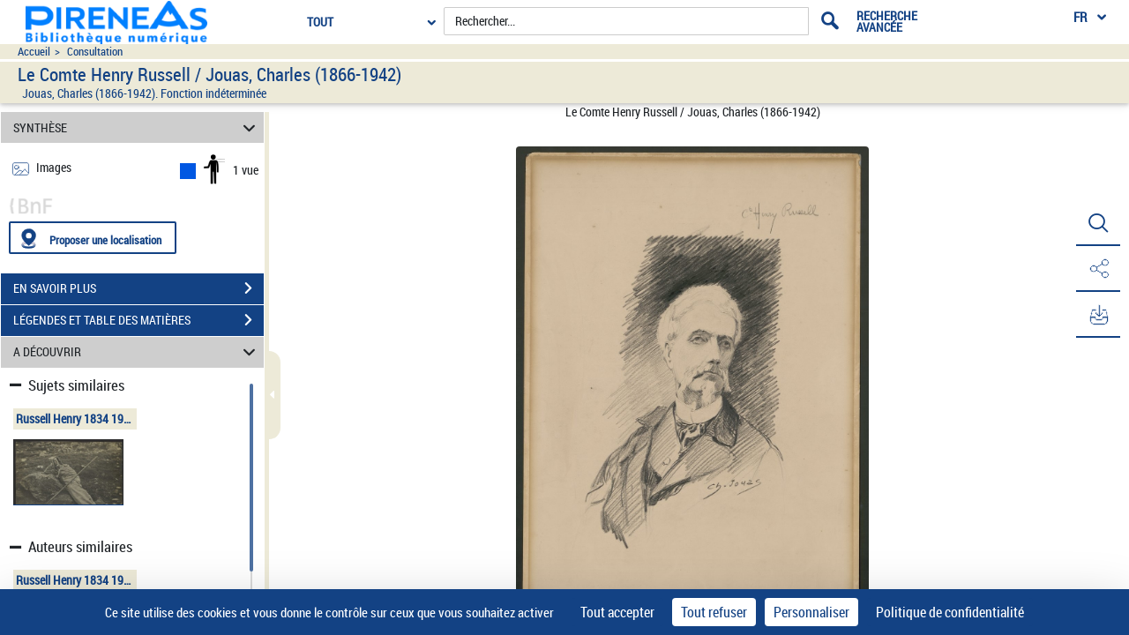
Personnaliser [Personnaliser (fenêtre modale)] (811, 612)
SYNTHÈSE (137, 127)
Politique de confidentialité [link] (950, 612)
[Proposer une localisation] (92, 237)
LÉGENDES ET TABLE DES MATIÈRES (138, 320)
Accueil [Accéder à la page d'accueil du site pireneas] (34, 51)
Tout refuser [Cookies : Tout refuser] (714, 612)
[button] (1098, 223)
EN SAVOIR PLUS (138, 288)
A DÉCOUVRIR (137, 352)
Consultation (95, 51)
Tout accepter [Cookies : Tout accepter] (617, 612)
